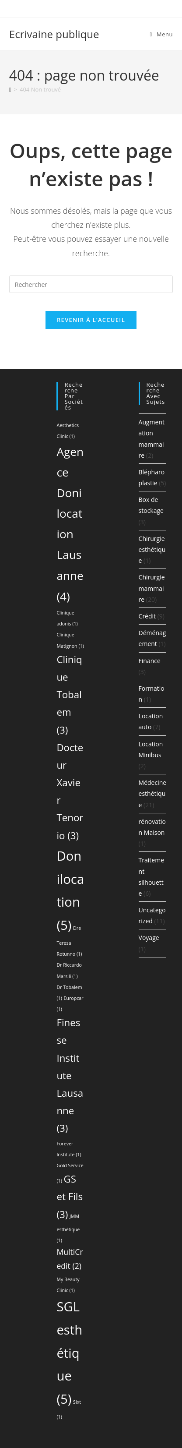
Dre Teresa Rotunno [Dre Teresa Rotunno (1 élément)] (69, 941)
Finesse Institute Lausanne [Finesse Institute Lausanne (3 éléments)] (69, 1075)
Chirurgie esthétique (152, 549)
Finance (150, 661)
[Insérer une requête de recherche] (91, 284)
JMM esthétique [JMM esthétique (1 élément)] (68, 1228)
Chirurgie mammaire (152, 588)
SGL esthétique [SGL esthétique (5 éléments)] (69, 1353)
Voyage (149, 937)
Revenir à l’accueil (91, 320)
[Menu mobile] (161, 34)
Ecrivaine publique (54, 34)
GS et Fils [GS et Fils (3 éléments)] (69, 1196)
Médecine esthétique (153, 793)
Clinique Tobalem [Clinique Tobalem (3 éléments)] (69, 695)
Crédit (147, 616)
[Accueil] (10, 89)
